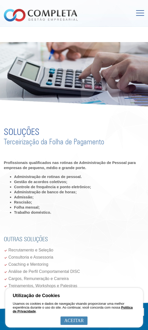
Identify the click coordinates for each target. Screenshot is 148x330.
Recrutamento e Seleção (30, 250)
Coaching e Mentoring (28, 264)
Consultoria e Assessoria (30, 257)
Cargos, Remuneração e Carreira (38, 278)
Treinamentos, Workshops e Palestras (42, 286)
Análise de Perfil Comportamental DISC (44, 271)
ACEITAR (74, 320)
